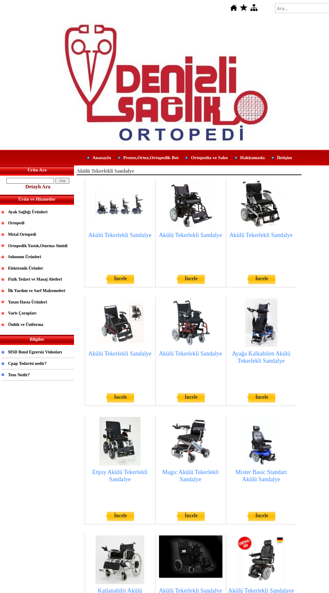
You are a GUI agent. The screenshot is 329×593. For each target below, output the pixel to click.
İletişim (284, 157)
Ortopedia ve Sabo (209, 157)
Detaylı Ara (37, 187)
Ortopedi (16, 223)
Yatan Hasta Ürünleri (27, 302)
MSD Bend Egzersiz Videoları (35, 352)
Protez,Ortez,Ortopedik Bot (151, 157)
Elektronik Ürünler (25, 268)
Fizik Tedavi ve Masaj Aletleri (35, 279)
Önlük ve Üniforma (25, 324)
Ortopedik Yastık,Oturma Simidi (37, 245)
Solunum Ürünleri (24, 256)
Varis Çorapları (22, 313)
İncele (120, 278)
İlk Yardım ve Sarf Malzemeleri (36, 290)
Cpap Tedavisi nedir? (27, 363)
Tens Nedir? (19, 374)
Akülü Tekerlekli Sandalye (120, 235)
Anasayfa (102, 157)
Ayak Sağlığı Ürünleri (27, 212)
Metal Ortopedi (22, 234)
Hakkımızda (252, 157)
